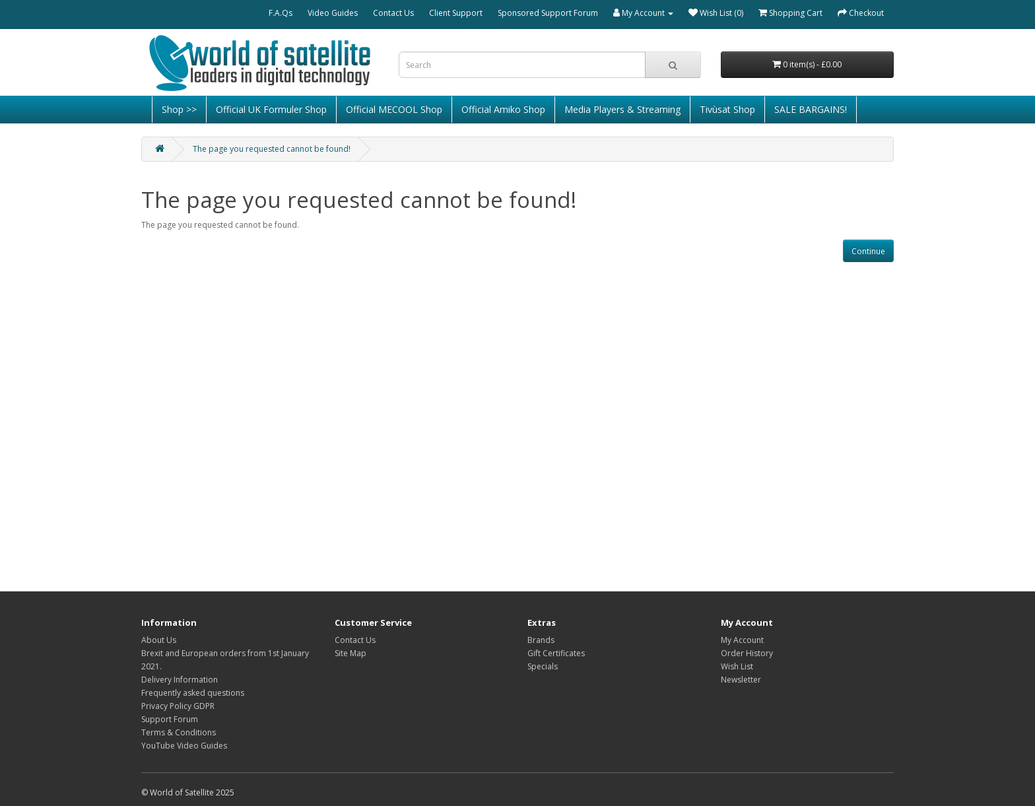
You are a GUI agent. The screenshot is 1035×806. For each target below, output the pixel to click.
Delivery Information (179, 679)
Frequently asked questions (192, 692)
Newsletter (741, 679)
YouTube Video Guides (184, 745)
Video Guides (333, 12)
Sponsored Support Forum (548, 12)
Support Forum (169, 719)
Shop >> (179, 109)
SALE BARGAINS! (810, 109)
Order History (747, 653)
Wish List (737, 666)
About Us (158, 640)
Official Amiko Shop (503, 109)
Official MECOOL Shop (394, 109)
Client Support (456, 12)
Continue (868, 251)
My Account (742, 640)
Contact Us (393, 12)
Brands (540, 640)
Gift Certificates (556, 653)
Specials (542, 666)
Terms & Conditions (178, 732)
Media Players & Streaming (622, 109)
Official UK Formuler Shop (271, 109)
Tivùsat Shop (727, 109)
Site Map (350, 653)
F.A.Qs (280, 12)
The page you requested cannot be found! (272, 148)
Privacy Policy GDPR (178, 706)
